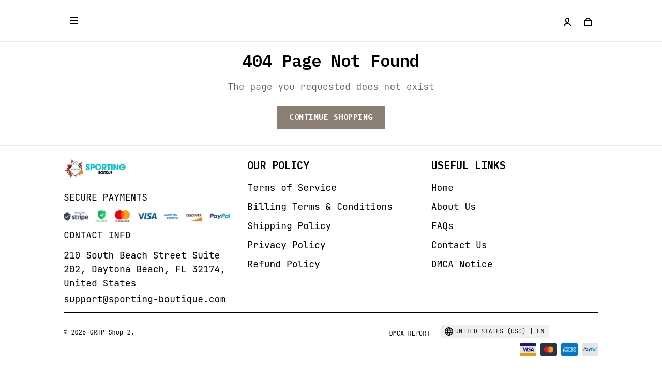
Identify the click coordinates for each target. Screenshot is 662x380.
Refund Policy (283, 264)
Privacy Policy (286, 245)
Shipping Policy (289, 226)
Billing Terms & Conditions (320, 206)
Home (442, 187)
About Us (453, 206)
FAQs (442, 226)
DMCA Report (409, 333)
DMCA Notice (462, 264)
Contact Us (459, 245)
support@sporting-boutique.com (144, 299)
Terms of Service (292, 187)
